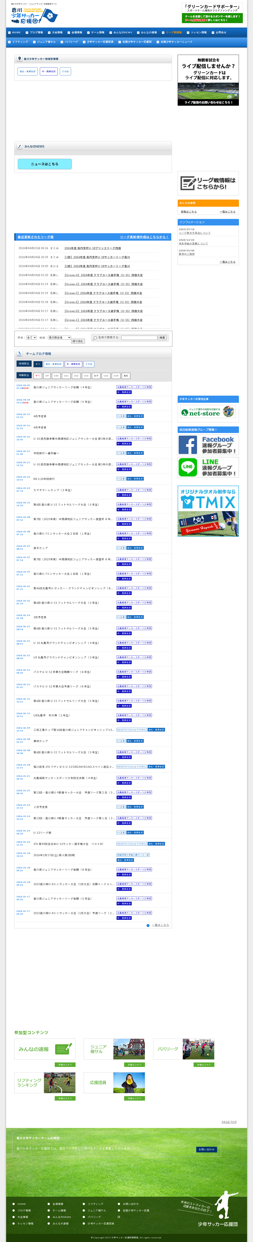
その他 (65, 71)
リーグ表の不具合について (195, 232)
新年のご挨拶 (187, 253)
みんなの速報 (149, 32)
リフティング (20, 41)
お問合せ (221, 32)
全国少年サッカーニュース (177, 41)
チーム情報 (98, 32)
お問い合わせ (207, 1149)
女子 (96, 375)
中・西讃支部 (49, 71)
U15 (86, 375)
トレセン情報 (199, 32)
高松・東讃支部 (28, 71)
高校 (126, 375)
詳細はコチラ (65, 1064)
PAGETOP (229, 1122)
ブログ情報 (36, 32)
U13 (106, 375)
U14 (116, 375)
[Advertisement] (208, 138)
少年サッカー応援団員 (100, 41)
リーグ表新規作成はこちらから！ (144, 237)
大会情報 (57, 32)
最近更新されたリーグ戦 (36, 237)
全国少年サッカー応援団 (137, 41)
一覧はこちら (160, 925)
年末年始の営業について (193, 243)
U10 (56, 375)
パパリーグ (71, 41)
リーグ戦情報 (174, 32)
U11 (66, 375)
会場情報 (77, 32)
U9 (47, 375)
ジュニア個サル (46, 41)
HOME (16, 32)
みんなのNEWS (123, 32)
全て (38, 364)
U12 (76, 375)
